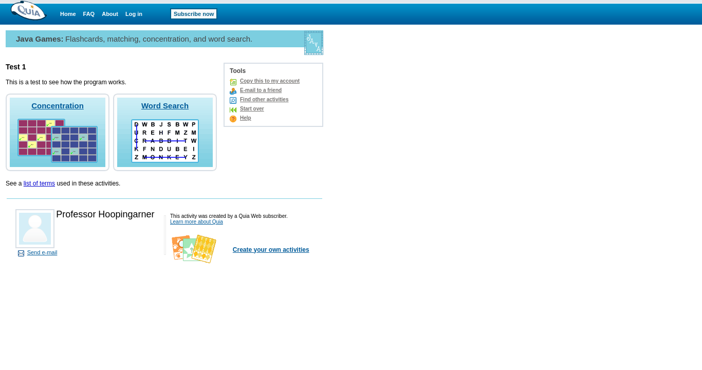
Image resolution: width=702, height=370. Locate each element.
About (110, 14)
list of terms (39, 183)
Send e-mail (42, 252)
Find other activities (264, 99)
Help (245, 118)
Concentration (57, 105)
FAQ (89, 14)
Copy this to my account (270, 81)
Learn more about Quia (196, 222)
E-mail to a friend (261, 90)
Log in (133, 14)
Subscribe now (194, 14)
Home (68, 14)
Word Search (165, 105)
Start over (252, 109)
